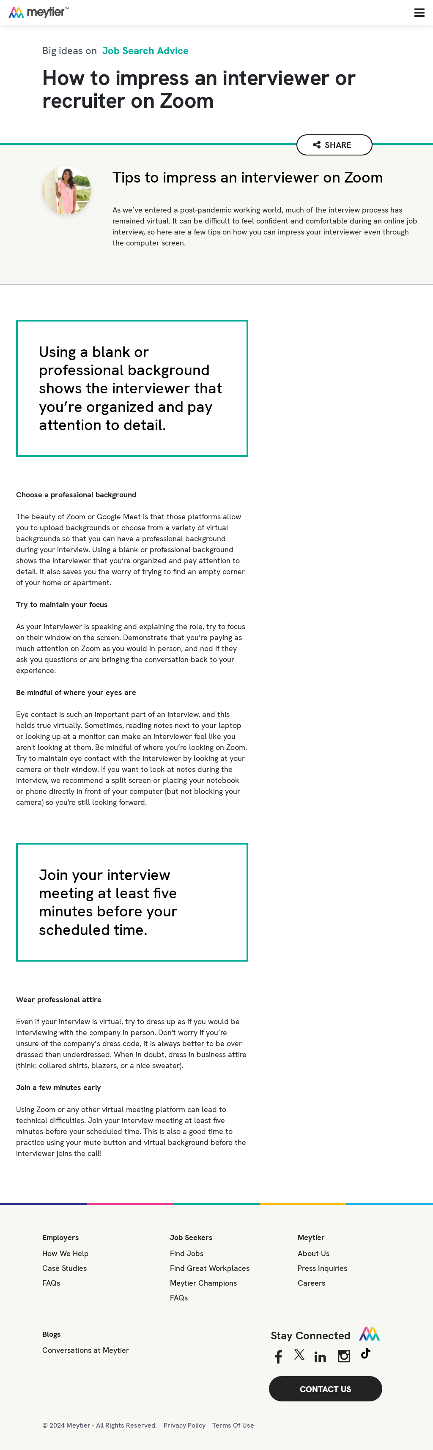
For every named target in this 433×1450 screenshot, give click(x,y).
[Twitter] (299, 1356)
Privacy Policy (185, 1425)
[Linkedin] (320, 1357)
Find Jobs (186, 1253)
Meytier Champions (203, 1283)
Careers (311, 1283)
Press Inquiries (322, 1268)
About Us (313, 1253)
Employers (60, 1237)
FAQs (51, 1283)
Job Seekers (191, 1237)
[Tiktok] (366, 1354)
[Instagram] (344, 1356)
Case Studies (64, 1268)
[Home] (65, 12)
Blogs (51, 1334)
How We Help (65, 1253)
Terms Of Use (233, 1425)
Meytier (311, 1237)
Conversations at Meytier (85, 1350)
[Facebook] (278, 1357)
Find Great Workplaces (209, 1268)
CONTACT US (325, 1389)
